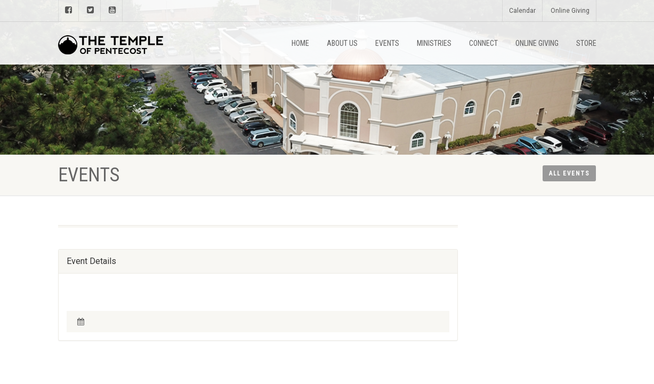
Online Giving (570, 10)
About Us (342, 43)
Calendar (522, 10)
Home (300, 43)
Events (387, 43)
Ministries (434, 43)
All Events (569, 173)
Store (586, 43)
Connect (483, 43)
